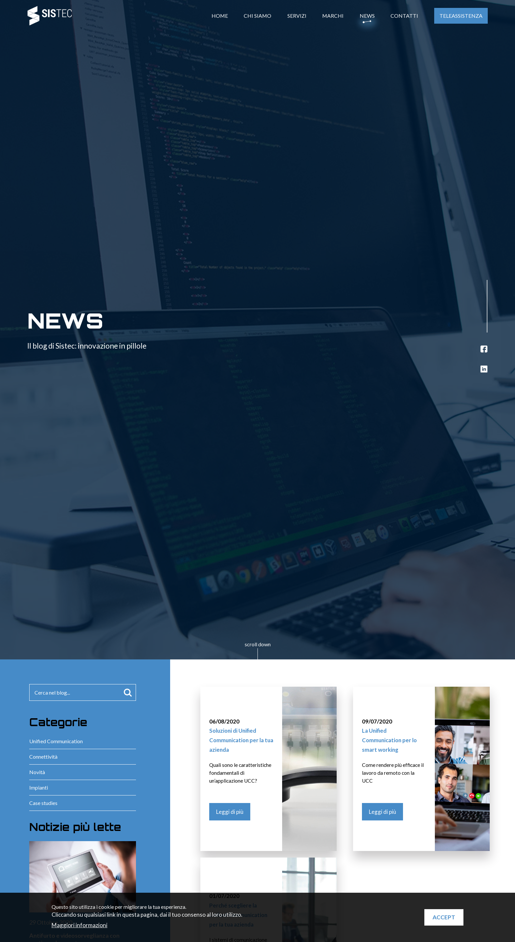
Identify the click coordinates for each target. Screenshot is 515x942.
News (367, 15)
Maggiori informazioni (79, 925)
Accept (444, 917)
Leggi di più (229, 811)
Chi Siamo (257, 15)
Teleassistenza (460, 15)
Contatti (404, 15)
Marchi (333, 15)
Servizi (296, 15)
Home (220, 15)
